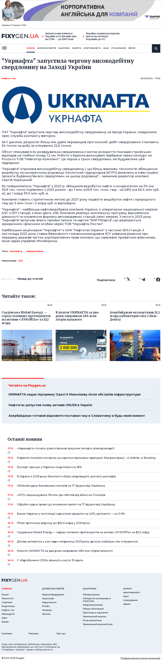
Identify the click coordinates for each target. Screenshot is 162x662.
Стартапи (7, 602)
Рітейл (46, 606)
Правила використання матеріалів (140, 658)
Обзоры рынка (91, 594)
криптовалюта (92, 48)
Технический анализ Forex (98, 624)
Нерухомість (49, 602)
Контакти (7, 633)
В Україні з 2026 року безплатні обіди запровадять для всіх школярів (84, 478)
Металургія (8, 614)
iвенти (131, 48)
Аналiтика (64, 48)
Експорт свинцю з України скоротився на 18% (84, 468)
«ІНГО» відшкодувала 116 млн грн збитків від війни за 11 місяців (84, 496)
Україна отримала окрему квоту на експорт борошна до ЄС (101, 36)
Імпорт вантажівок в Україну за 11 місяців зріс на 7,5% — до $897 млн (59, 36)
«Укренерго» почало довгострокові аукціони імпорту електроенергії (84, 450)
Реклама (34, 633)
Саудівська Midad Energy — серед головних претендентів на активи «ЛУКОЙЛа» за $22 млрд (84, 533)
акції (106, 48)
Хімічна (46, 614)
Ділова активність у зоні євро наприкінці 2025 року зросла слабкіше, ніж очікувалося (84, 543)
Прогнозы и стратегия (95, 612)
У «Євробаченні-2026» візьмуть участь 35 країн (84, 561)
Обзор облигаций (93, 608)
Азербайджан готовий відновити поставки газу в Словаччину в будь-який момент (76, 416)
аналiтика (89, 588)
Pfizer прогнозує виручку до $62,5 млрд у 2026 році (84, 524)
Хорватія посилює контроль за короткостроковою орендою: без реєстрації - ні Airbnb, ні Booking (86, 459)
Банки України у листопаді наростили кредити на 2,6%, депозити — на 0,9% (84, 515)
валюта (76, 48)
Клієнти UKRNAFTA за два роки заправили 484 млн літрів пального (84, 552)
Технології (8, 598)
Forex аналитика (92, 620)
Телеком (47, 610)
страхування (118, 48)
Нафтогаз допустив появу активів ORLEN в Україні (50, 405)
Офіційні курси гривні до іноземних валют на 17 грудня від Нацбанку (84, 504)
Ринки (5, 594)
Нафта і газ (9, 78)
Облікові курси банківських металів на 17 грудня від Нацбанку (84, 485)
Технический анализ (94, 616)
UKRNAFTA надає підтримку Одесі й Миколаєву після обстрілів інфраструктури (74, 394)
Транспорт (48, 598)
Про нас (61, 633)
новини (30, 48)
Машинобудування (53, 594)
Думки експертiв (46, 48)
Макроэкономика (93, 605)
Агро (4, 618)
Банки (5, 621)
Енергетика (8, 606)
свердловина (34, 251)
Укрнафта (15, 251)
